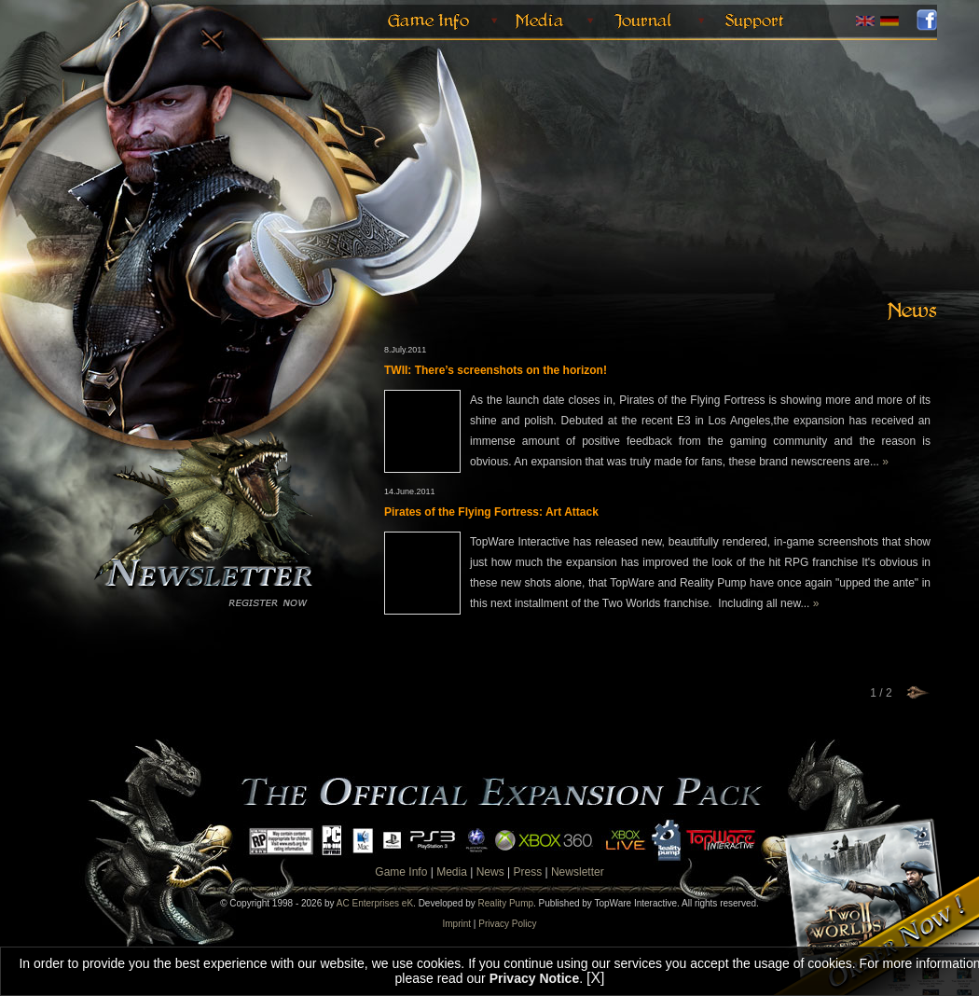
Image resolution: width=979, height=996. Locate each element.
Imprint (457, 924)
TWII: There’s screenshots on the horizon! (495, 370)
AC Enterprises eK (375, 903)
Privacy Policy (507, 924)
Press (527, 871)
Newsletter (577, 871)
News (490, 871)
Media (451, 871)
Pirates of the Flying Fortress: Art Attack (491, 512)
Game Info (401, 871)
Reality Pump (505, 903)
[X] (595, 978)
